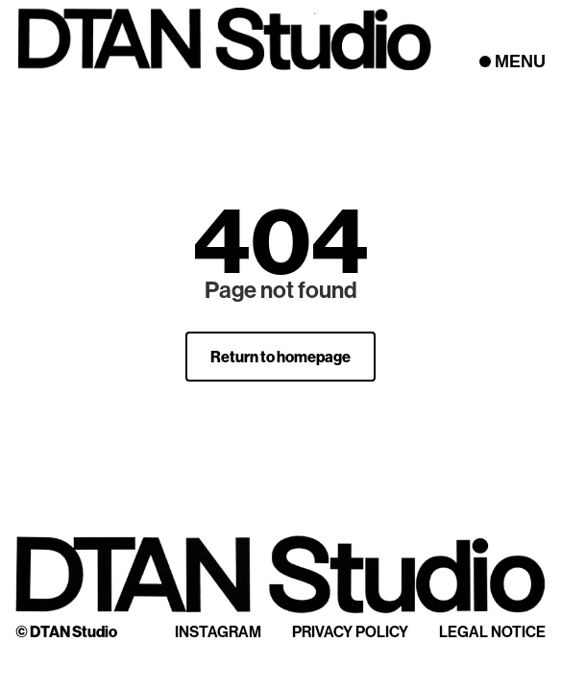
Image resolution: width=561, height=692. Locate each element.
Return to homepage (280, 356)
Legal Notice (492, 631)
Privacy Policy (350, 631)
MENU (520, 61)
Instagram (218, 631)
